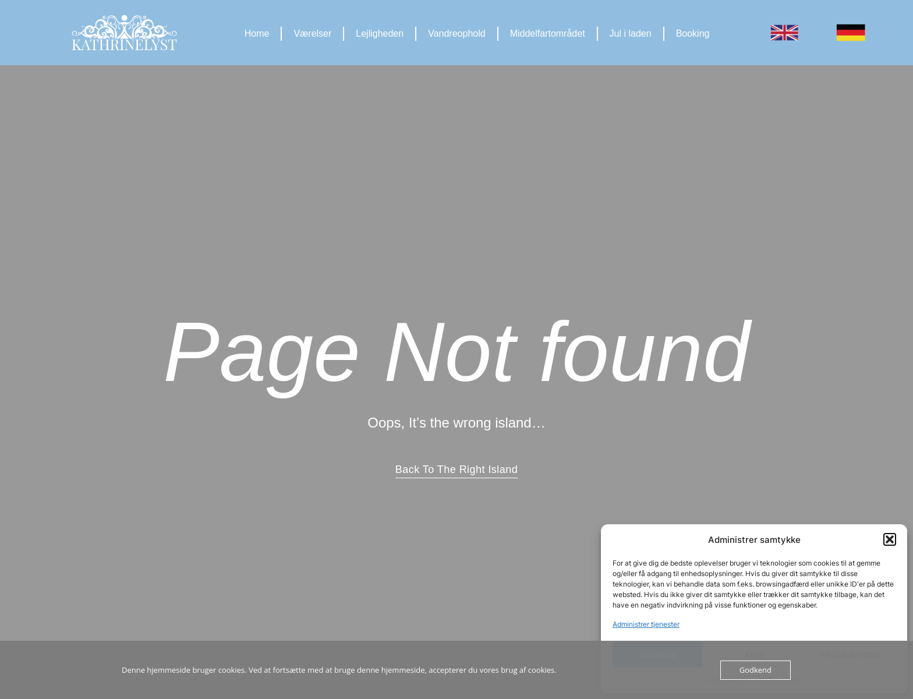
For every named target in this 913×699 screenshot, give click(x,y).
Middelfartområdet (547, 33)
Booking (693, 33)
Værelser (312, 33)
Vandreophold (456, 33)
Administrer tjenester (646, 624)
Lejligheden (380, 33)
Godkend (755, 670)
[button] (890, 539)
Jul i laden (631, 33)
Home (257, 33)
